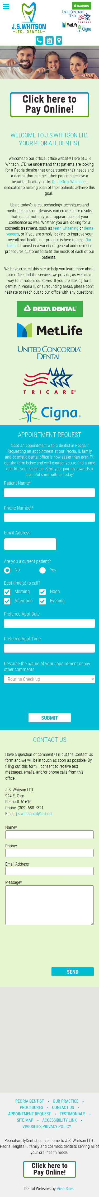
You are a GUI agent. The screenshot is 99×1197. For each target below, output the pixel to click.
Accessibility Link (59, 1120)
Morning (22, 591)
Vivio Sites (65, 1188)
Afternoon (24, 600)
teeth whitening (65, 228)
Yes (53, 569)
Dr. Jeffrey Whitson (68, 181)
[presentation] (44, 701)
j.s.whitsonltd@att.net (34, 813)
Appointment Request (29, 1114)
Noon (55, 591)
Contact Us (63, 1107)
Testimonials (72, 1114)
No (17, 569)
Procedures (31, 1107)
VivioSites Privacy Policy (46, 1126)
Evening (57, 600)
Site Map (25, 1120)
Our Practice (65, 1101)
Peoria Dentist (29, 1101)
